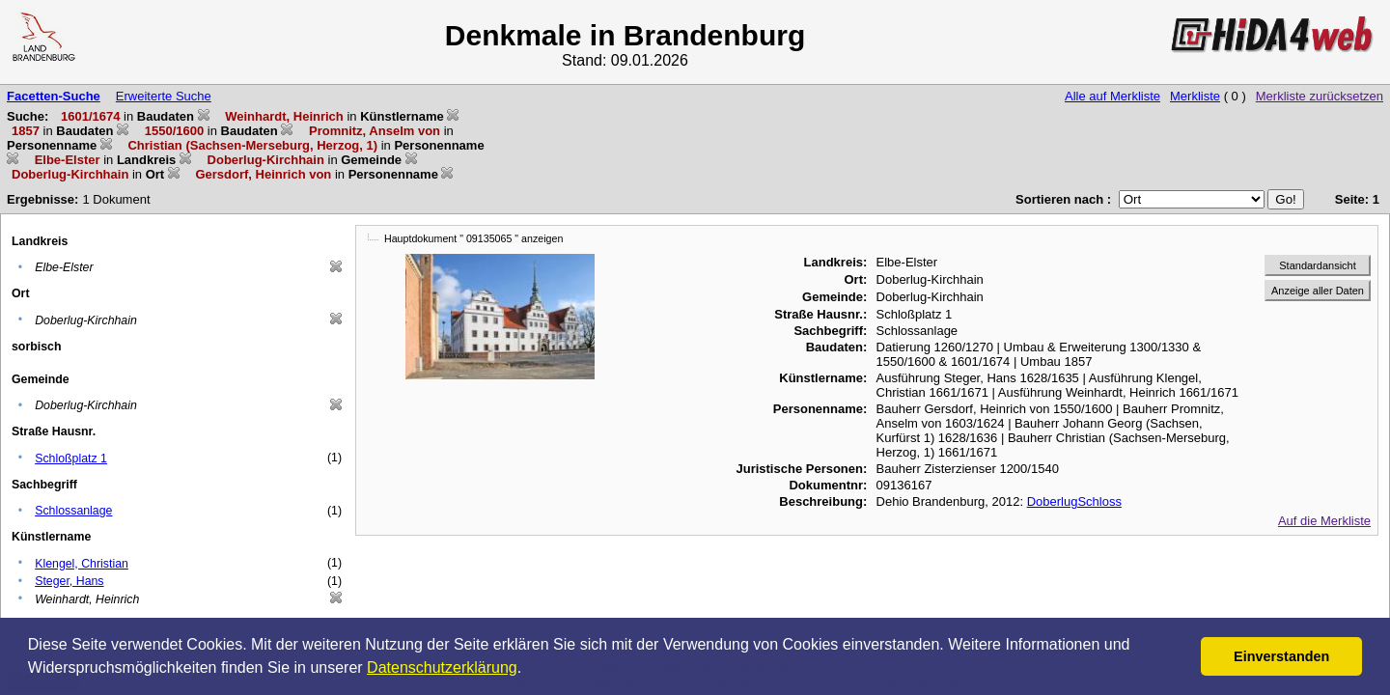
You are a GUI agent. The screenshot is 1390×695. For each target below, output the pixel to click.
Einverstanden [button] (1281, 656)
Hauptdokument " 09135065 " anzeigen (473, 238)
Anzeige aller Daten (1317, 290)
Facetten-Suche (53, 96)
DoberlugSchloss (1074, 501)
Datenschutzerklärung (442, 667)
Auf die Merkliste (1324, 521)
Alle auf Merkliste (1112, 96)
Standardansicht (1317, 265)
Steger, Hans (69, 581)
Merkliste (1195, 96)
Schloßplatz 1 (71, 458)
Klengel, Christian (81, 563)
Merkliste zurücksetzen (1319, 96)
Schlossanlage (73, 510)
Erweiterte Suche (163, 96)
